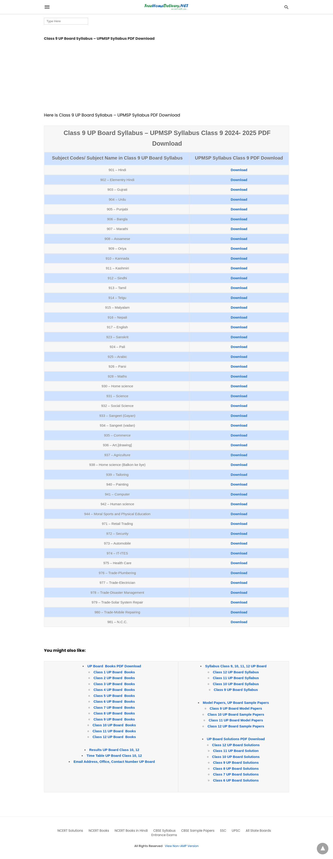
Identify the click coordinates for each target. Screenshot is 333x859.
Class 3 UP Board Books (114, 684)
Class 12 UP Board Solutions (236, 745)
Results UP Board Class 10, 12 (114, 750)
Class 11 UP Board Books (114, 731)
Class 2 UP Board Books (114, 678)
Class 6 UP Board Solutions (236, 780)
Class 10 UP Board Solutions (236, 757)
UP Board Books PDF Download (114, 666)
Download (239, 170)
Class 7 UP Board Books (114, 707)
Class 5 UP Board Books (114, 696)
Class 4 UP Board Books (114, 690)
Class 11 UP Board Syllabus (236, 678)
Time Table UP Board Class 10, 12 (114, 755)
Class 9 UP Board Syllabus (236, 690)
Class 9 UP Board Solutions (236, 762)
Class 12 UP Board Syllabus (236, 672)
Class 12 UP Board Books (114, 737)
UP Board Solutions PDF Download (236, 739)
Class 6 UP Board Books (114, 701)
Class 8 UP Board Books (114, 713)
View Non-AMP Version (182, 846)
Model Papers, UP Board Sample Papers (236, 703)
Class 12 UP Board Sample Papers (235, 726)
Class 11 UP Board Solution (236, 751)
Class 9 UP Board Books (114, 719)
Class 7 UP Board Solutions (236, 774)
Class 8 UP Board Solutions (236, 768)
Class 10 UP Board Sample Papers (235, 714)
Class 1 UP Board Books (114, 672)
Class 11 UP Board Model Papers (236, 720)
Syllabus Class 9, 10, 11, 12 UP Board (236, 666)
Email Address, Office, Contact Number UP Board (114, 762)
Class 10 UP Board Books (114, 725)
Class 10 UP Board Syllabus (236, 684)
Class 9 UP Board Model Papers (236, 708)
